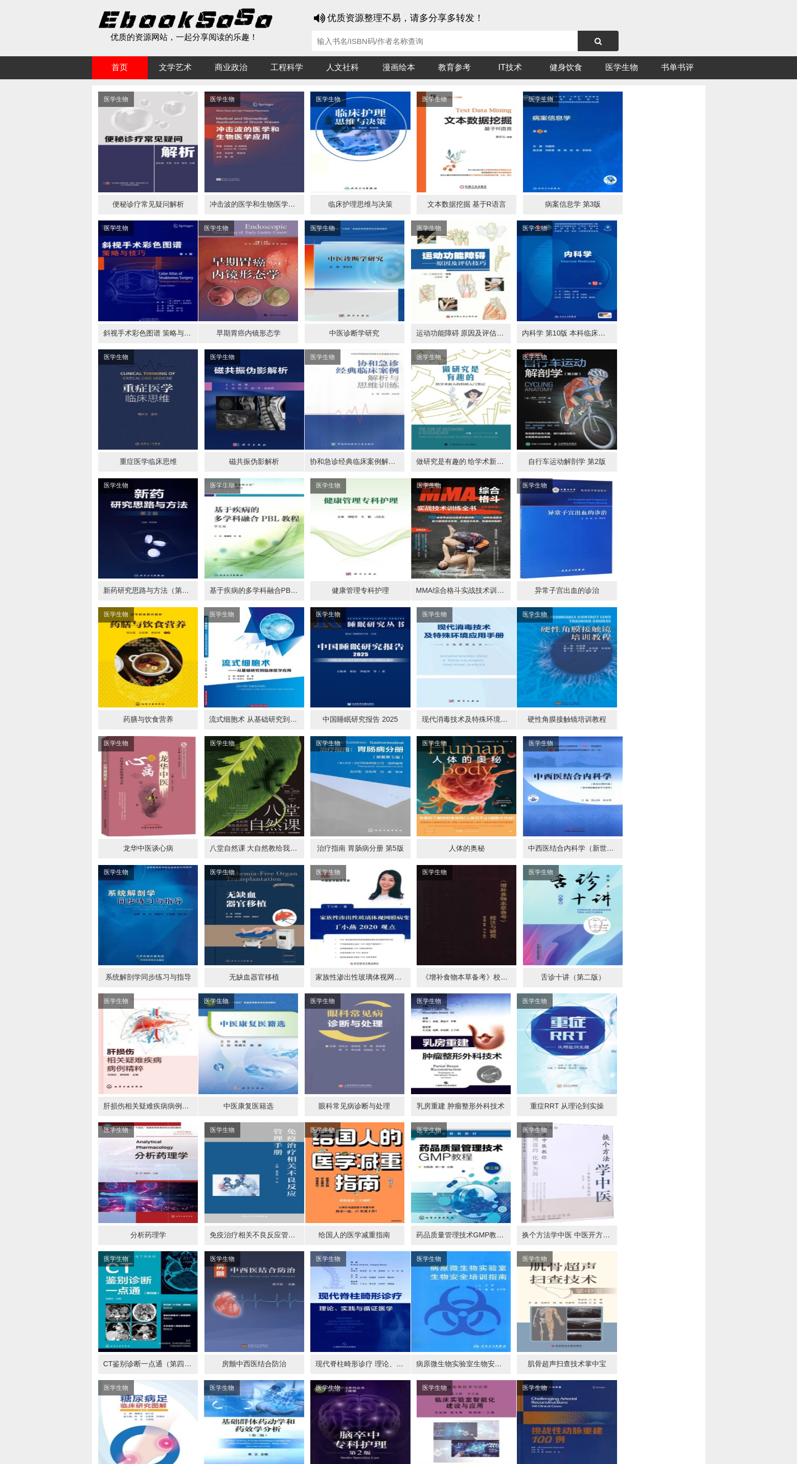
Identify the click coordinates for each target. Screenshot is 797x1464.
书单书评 (677, 67)
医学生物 (621, 67)
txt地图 (618, 1449)
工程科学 (286, 67)
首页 (119, 67)
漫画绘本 (398, 67)
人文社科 (342, 67)
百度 (235, 1429)
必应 (214, 1429)
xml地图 (588, 1449)
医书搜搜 (145, 1429)
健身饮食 (566, 67)
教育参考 (454, 67)
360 (254, 1429)
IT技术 (510, 67)
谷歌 (173, 1429)
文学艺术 (175, 67)
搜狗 (194, 1429)
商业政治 (231, 67)
